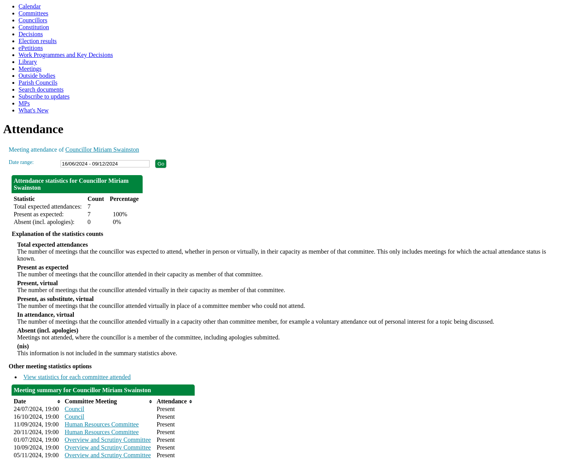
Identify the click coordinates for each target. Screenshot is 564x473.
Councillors (33, 20)
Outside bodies (37, 75)
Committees (33, 13)
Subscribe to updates (44, 96)
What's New (34, 110)
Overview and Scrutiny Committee (108, 439)
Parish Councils (38, 82)
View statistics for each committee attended (77, 377)
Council (74, 409)
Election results (38, 41)
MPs (24, 103)
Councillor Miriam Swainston (102, 149)
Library (28, 61)
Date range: (21, 162)
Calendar (30, 6)
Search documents (41, 89)
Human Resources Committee (102, 424)
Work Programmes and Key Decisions (66, 55)
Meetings (30, 68)
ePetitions (31, 48)
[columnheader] (37, 401)
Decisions (31, 34)
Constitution (34, 27)
